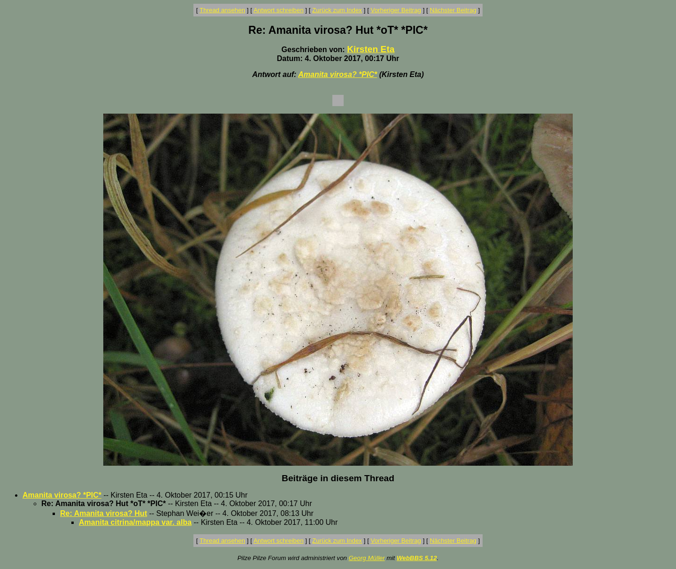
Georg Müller (367, 557)
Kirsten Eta (370, 49)
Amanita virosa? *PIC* (337, 74)
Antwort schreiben (279, 10)
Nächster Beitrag (453, 10)
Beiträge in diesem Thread (338, 478)
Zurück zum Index (337, 10)
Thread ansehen (222, 10)
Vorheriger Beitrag (396, 10)
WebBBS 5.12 (417, 557)
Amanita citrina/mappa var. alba (135, 522)
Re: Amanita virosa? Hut (103, 513)
